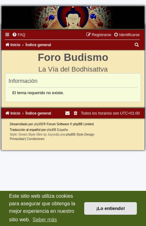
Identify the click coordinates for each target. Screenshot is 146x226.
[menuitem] (18, 35)
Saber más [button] (44, 219)
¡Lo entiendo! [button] (110, 208)
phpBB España (57, 130)
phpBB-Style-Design (80, 134)
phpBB (39, 124)
